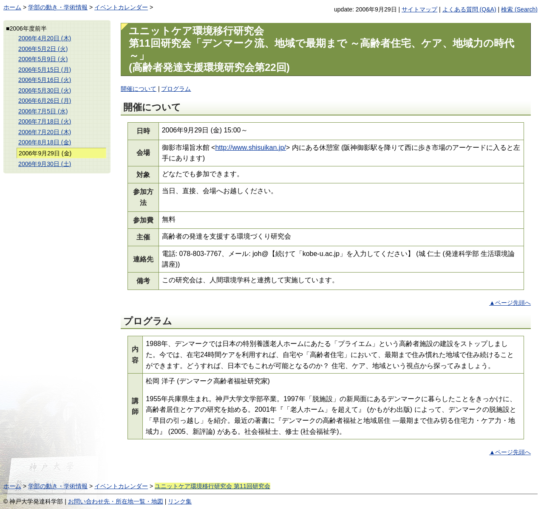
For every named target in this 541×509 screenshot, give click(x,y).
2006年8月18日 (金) (44, 142)
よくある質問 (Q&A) (469, 9)
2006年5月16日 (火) (44, 79)
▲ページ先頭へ (510, 302)
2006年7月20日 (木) (44, 132)
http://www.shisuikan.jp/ (250, 147)
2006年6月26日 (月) (44, 100)
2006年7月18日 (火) (44, 121)
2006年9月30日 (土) (44, 163)
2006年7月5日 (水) (43, 111)
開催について (138, 88)
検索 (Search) (519, 9)
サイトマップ (419, 9)
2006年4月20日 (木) (44, 38)
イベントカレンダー (121, 7)
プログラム (176, 88)
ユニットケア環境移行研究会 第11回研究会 (212, 486)
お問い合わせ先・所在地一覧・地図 (115, 501)
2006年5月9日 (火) (43, 59)
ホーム (12, 7)
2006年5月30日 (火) (44, 90)
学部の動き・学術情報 (58, 7)
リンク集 (180, 501)
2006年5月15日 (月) (44, 69)
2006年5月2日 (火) (43, 48)
